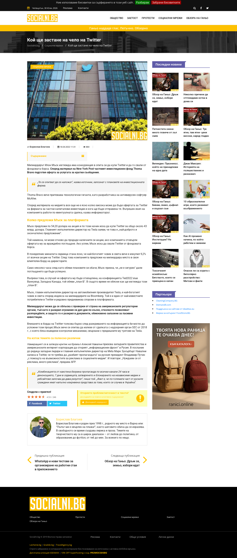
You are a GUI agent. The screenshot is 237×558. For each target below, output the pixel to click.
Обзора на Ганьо (197, 18)
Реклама (67, 8)
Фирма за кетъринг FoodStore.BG (173, 312)
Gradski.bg (48, 544)
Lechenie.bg (35, 544)
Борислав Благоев (40, 146)
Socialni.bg (33, 45)
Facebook (35, 403)
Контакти (83, 8)
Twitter (54, 403)
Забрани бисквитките (166, 2)
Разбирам (142, 2)
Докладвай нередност (95, 402)
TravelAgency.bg (64, 544)
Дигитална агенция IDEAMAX (44, 552)
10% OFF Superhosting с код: (84, 552)
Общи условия (138, 536)
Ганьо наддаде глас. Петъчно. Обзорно (118, 28)
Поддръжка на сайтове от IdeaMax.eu (175, 308)
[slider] (36, 397)
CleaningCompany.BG (166, 300)
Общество (116, 18)
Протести (148, 18)
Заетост (132, 18)
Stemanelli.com (163, 304)
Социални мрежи (170, 18)
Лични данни (166, 536)
